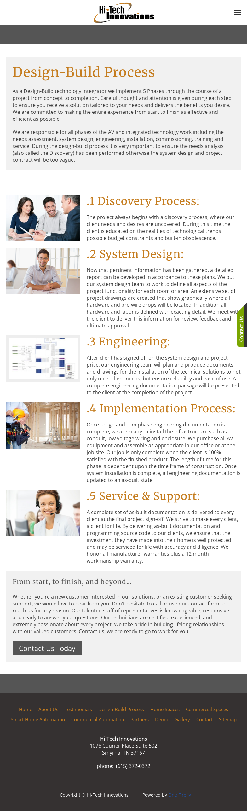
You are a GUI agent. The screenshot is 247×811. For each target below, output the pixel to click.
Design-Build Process (121, 709)
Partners (139, 719)
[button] (237, 12)
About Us (48, 709)
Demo (161, 719)
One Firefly (179, 795)
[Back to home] (123, 12)
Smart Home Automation (38, 719)
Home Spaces (165, 709)
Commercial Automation (97, 719)
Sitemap (228, 719)
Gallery (182, 719)
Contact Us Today (47, 648)
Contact (204, 719)
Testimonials (78, 709)
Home (25, 709)
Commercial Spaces (207, 709)
